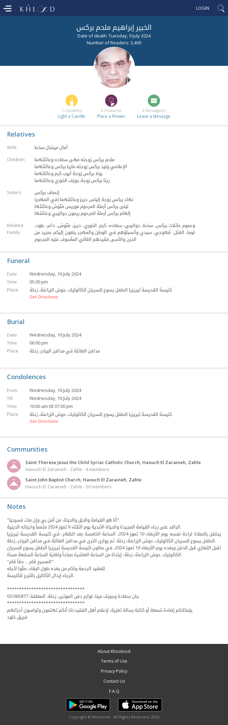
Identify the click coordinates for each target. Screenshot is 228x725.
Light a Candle (71, 116)
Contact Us (114, 681)
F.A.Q (114, 691)
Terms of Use (114, 661)
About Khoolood (114, 651)
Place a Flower (111, 116)
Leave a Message (153, 116)
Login (202, 8)
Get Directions (43, 297)
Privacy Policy (114, 671)
